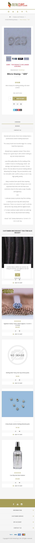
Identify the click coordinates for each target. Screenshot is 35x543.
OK (17, 275)
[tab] (17, 122)
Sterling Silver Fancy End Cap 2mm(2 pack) (17, 372)
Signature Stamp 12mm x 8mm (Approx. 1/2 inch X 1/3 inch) (17, 324)
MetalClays (22, 70)
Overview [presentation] (17, 122)
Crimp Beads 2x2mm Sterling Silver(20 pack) (17, 424)
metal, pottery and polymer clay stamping (8, 291)
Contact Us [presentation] (17, 130)
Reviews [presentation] (17, 126)
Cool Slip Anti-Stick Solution (17, 475)
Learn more (17, 278)
